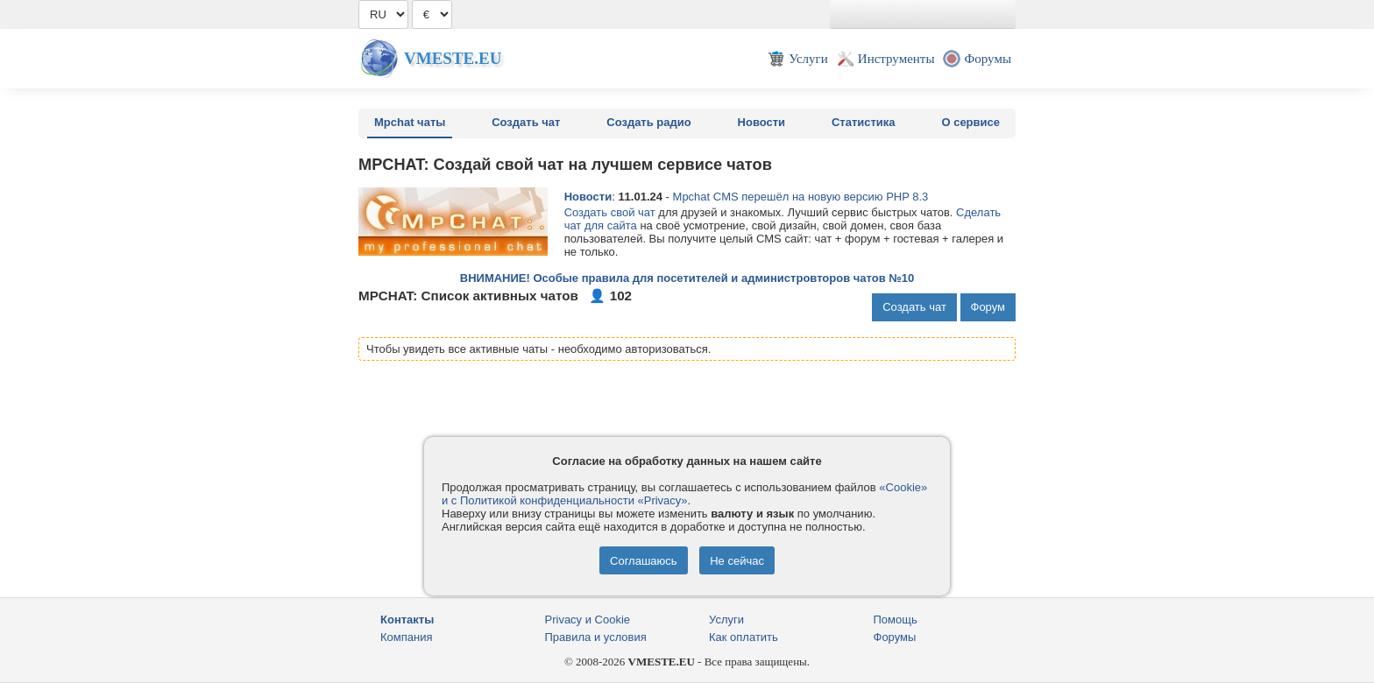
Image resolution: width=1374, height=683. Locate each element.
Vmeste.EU (452, 58)
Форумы (895, 637)
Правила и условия (596, 637)
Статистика (864, 122)
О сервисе (970, 122)
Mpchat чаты (409, 122)
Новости (762, 122)
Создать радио (648, 122)
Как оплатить (743, 637)
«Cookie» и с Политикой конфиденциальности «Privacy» (684, 494)
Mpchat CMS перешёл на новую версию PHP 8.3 (801, 196)
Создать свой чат (609, 212)
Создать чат (526, 122)
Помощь (895, 619)
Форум (988, 306)
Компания (406, 637)
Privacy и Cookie (588, 619)
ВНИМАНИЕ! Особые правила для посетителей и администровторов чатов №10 (687, 278)
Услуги (726, 619)
